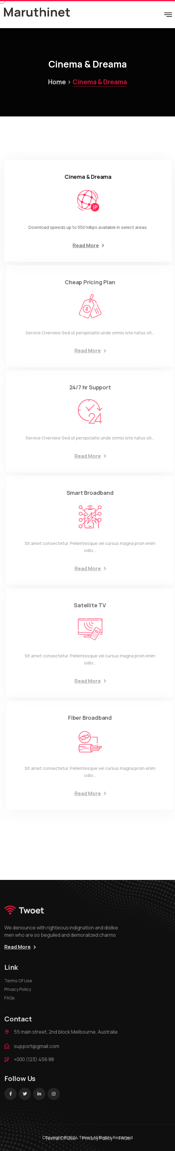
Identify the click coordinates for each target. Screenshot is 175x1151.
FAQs (12, 998)
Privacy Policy (20, 989)
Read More (87, 245)
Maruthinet (36, 11)
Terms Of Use (21, 981)
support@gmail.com (39, 1046)
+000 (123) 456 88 (37, 1059)
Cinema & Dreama (87, 64)
